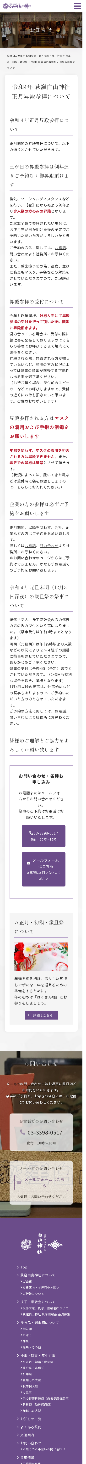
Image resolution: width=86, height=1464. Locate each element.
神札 (26, 1341)
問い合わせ (19, 253)
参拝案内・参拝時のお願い (41, 1287)
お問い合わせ (31, 1443)
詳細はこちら (43, 1015)
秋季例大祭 (30, 1386)
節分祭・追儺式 (33, 1368)
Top (23, 1267)
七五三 (27, 1392)
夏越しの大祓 (32, 1380)
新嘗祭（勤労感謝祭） (38, 1404)
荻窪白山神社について (38, 1275)
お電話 (60, 247)
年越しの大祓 (32, 1410)
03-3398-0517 (41, 1134)
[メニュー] (77, 6)
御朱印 (27, 1329)
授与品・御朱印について (39, 1322)
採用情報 (27, 1457)
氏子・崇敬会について (38, 1301)
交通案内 (27, 1434)
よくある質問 (31, 1427)
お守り (27, 1335)
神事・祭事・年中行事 (38, 1355)
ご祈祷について (33, 1293)
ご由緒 (27, 1281)
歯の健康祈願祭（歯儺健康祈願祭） (47, 1398)
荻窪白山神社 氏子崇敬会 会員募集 (46, 1314)
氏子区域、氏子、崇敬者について (45, 1308)
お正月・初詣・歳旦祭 (38, 1362)
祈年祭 (27, 1374)
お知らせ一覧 (31, 1418)
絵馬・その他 (32, 1347)
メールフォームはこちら (40, 1184)
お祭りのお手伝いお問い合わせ (44, 1449)
